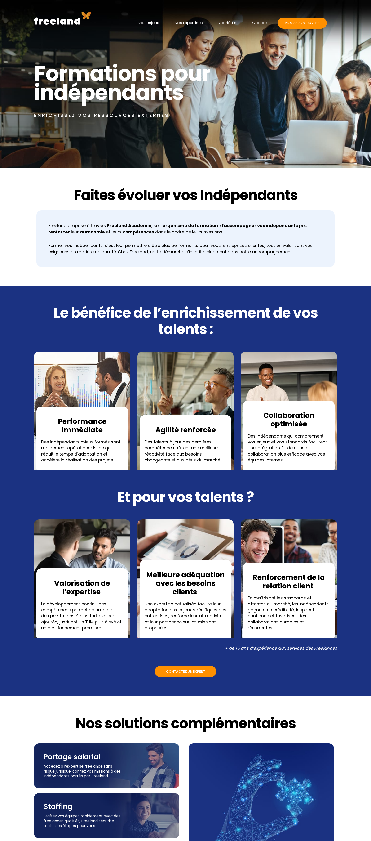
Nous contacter (302, 23)
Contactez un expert (185, 671)
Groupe (259, 23)
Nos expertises (189, 23)
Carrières (227, 23)
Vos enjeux (148, 23)
